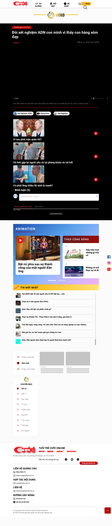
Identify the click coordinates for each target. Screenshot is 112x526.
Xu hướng (38, 4)
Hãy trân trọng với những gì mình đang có (96, 252)
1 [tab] (52, 280)
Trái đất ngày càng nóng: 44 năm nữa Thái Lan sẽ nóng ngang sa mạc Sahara (54, 325)
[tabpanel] (37, 255)
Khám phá (25, 410)
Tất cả (23, 388)
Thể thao (24, 425)
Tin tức (24, 404)
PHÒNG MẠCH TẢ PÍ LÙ (22, 27)
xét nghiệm (63, 113)
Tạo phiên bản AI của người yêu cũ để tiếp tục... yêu (43, 294)
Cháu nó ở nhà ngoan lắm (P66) (35, 301)
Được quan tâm (28, 357)
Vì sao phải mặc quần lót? (27, 139)
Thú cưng (25, 420)
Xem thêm (16, 210)
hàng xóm (44, 113)
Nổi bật (53, 4)
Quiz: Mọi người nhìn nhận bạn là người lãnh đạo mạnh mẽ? (46, 340)
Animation (25, 431)
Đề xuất (66, 4)
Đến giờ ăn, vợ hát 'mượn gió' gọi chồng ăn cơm (41, 332)
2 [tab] (62, 280)
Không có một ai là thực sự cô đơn (95, 269)
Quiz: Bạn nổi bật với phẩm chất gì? (36, 309)
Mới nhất (25, 363)
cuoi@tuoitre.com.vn (21, 483)
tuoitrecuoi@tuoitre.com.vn (23, 491)
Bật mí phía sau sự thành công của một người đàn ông (35, 268)
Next (101, 257)
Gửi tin (86, 3)
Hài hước (24, 399)
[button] (79, 4)
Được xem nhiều (28, 369)
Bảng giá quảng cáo (88, 463)
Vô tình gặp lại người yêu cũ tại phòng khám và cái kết (43, 162)
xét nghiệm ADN (24, 113)
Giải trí (23, 394)
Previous (12, 257)
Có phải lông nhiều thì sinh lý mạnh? (33, 185)
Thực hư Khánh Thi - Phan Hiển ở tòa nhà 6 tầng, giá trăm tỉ (46, 317)
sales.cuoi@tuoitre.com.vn (23, 475)
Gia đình (24, 415)
